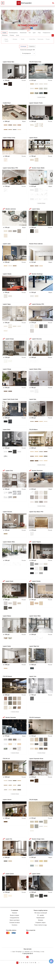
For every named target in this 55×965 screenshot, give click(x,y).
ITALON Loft (6, 759)
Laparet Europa (10, 339)
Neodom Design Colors (38, 839)
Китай (22, 39)
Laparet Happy (7, 304)
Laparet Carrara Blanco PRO (10, 168)
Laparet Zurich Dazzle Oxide (10, 399)
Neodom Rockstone (37, 471)
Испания (15, 39)
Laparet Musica (7, 616)
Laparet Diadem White (35, 369)
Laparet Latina (6, 244)
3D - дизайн (40, 915)
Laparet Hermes (7, 800)
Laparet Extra (9, 471)
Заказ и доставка (14, 920)
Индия (6, 39)
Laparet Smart (9, 581)
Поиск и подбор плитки (40, 910)
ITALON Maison (33, 429)
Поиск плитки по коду (40, 925)
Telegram (27, 957)
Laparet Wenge (7, 369)
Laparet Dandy (7, 646)
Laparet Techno (36, 874)
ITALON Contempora (34, 717)
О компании (14, 910)
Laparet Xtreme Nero (8, 62)
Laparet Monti (6, 429)
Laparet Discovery (37, 339)
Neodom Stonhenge (37, 274)
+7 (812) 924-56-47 (27, 953)
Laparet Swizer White (35, 616)
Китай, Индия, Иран (32, 39)
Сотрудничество (14, 917)
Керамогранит (40, 917)
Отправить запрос (40, 922)
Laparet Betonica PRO (38, 304)
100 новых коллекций (40, 913)
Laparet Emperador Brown (36, 759)
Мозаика (40, 920)
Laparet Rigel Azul (34, 646)
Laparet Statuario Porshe (36, 103)
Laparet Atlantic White (9, 542)
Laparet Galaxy (36, 209)
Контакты (14, 925)
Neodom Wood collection (36, 244)
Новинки (14, 913)
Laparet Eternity (36, 581)
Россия (47, 39)
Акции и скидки (14, 915)
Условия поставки (14, 922)
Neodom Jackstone (11, 209)
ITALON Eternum (7, 676)
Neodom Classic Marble (38, 168)
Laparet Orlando (7, 274)
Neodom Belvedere (11, 717)
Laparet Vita (9, 839)
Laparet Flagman (36, 542)
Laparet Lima (32, 676)
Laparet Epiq (32, 399)
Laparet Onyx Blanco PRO (36, 512)
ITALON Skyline (33, 800)
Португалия (40, 39)
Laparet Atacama (7, 512)
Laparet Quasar (10, 874)
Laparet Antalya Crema (9, 138)
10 (35, 963)
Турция (6, 41)
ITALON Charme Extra (35, 62)
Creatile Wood (6, 103)
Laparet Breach (33, 138)
